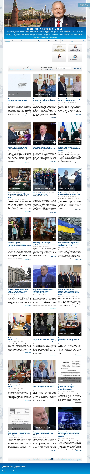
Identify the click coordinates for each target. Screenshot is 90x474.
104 (46, 459)
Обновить (77, 68)
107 (54, 459)
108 (57, 459)
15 (38, 459)
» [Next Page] (75, 459)
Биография (15, 41)
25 (42, 459)
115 (61, 459)
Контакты (64, 41)
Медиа (57, 41)
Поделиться (78, 460)
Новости (33, 41)
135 (71, 459)
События (50, 41)
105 (49, 459)
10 (36, 459)
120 (24, 460)
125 (66, 459)
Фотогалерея (25, 41)
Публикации (42, 41)
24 (20, 460)
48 (22, 460)
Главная (7, 41)
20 (40, 459)
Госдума (72, 41)
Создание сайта (6, 471)
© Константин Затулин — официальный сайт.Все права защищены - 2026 (14, 467)
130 (69, 459)
